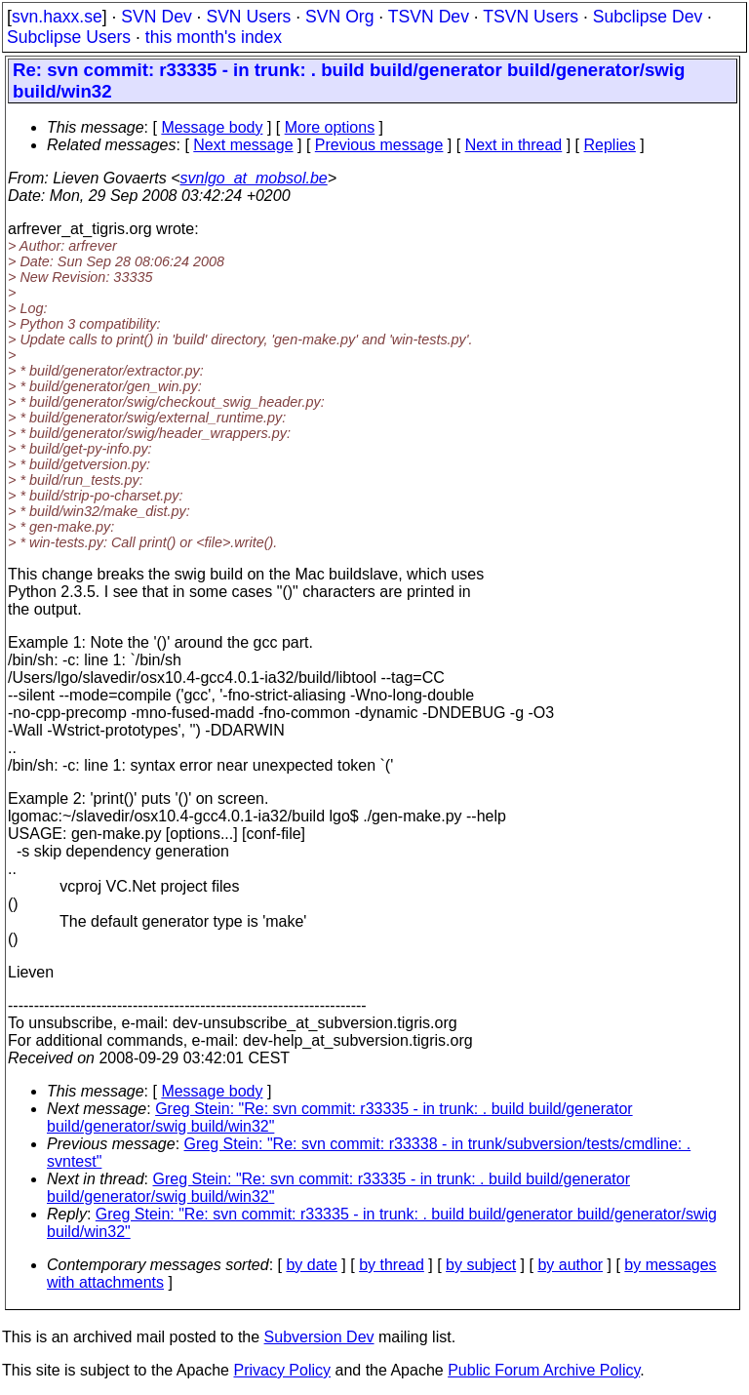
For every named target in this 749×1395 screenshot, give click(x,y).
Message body (211, 127)
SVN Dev (156, 16)
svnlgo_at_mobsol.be (254, 178)
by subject (481, 1264)
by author (570, 1264)
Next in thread (514, 145)
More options (330, 127)
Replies (610, 145)
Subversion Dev (319, 1337)
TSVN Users (530, 16)
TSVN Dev (428, 16)
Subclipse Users (69, 37)
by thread (391, 1264)
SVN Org (339, 16)
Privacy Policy (282, 1370)
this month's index (213, 37)
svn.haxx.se (57, 16)
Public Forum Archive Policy (544, 1370)
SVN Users (248, 16)
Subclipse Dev (647, 16)
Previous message (379, 145)
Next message (243, 145)
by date (311, 1264)
